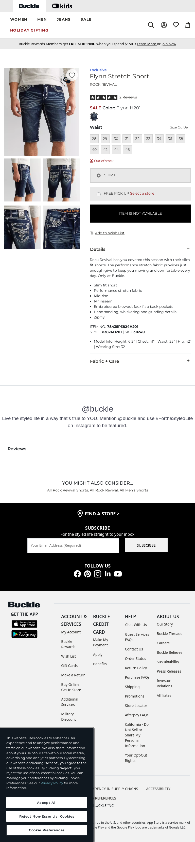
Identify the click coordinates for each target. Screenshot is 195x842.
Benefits (100, 663)
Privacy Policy (52, 783)
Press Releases (169, 671)
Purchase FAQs (137, 677)
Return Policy (136, 667)
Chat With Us (136, 624)
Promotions (135, 696)
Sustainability (168, 661)
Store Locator (136, 705)
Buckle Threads (169, 633)
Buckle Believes (169, 652)
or (149, 43)
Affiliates (164, 695)
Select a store (142, 193)
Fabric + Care (140, 361)
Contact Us (134, 649)
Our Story (165, 624)
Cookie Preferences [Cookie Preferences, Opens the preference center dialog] (47, 830)
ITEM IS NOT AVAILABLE (140, 213)
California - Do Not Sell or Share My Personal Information (137, 735)
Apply (97, 654)
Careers (163, 643)
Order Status (135, 658)
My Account (71, 632)
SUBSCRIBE (146, 545)
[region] (47, 785)
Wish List (68, 656)
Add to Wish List (107, 233)
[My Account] (164, 25)
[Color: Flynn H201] (94, 117)
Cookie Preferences (97, 798)
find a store (102, 514)
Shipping (132, 686)
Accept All (47, 803)
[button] (18, 19)
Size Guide (179, 127)
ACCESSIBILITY (158, 788)
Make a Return (73, 675)
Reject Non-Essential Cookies (46, 816)
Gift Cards (69, 665)
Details (140, 249)
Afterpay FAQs (137, 715)
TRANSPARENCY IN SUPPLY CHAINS (108, 788)
